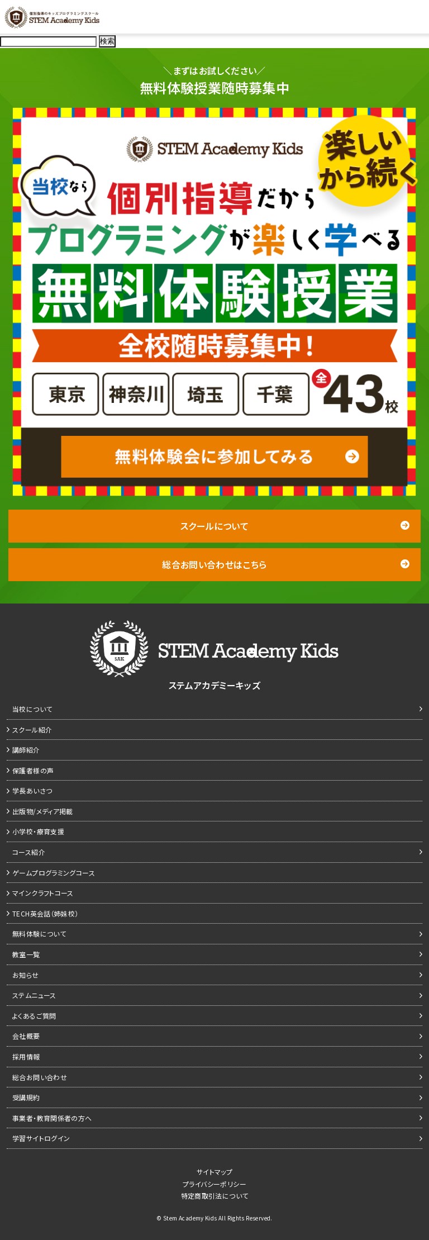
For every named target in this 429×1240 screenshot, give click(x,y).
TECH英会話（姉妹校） (45, 913)
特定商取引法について (215, 1195)
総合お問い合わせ (39, 1077)
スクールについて (294, 526)
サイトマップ (214, 1171)
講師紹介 (26, 749)
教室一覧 (26, 954)
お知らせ (25, 975)
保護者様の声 (33, 770)
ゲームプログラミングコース (53, 872)
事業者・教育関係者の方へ (52, 1118)
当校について (32, 709)
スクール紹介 (32, 729)
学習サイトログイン (41, 1138)
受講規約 (26, 1097)
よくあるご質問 (34, 1015)
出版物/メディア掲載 (42, 811)
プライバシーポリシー (214, 1184)
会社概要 (26, 1036)
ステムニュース (34, 995)
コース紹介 (28, 852)
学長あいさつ (32, 790)
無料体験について (39, 933)
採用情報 (26, 1056)
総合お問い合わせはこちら (285, 564)
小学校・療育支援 (38, 831)
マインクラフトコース (43, 892)
